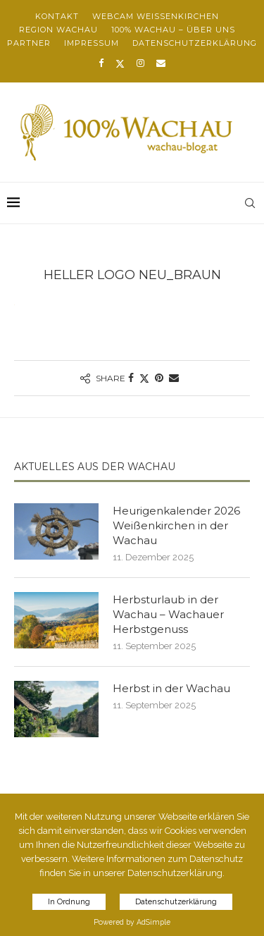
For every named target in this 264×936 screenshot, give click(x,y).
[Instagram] (140, 63)
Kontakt (57, 16)
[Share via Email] (174, 377)
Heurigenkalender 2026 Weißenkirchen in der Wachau (176, 525)
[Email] (160, 63)
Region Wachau (58, 30)
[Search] (250, 203)
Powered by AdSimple (132, 922)
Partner (29, 43)
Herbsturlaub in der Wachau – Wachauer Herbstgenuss (168, 614)
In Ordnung (69, 901)
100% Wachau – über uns (173, 30)
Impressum (91, 43)
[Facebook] (101, 63)
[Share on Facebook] (131, 377)
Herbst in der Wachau (171, 688)
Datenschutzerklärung (194, 43)
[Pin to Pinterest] (159, 377)
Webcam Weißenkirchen (155, 16)
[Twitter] (120, 63)
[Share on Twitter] (144, 378)
